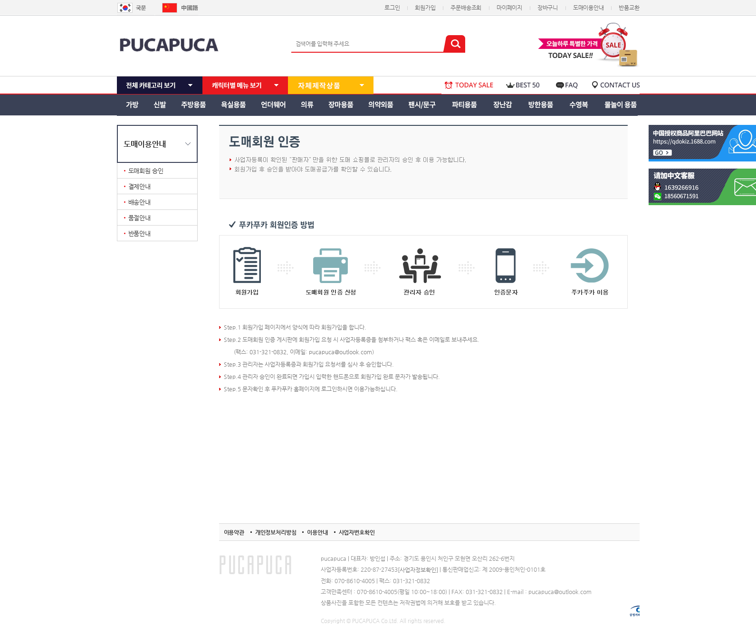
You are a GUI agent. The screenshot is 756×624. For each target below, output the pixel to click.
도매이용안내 (588, 7)
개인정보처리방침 (276, 532)
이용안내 (317, 532)
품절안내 (139, 217)
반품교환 (629, 7)
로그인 (392, 7)
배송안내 (139, 202)
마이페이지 (509, 7)
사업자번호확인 (357, 532)
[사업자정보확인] (418, 570)
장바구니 (547, 7)
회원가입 (425, 7)
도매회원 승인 (145, 170)
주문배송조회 (465, 7)
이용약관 (234, 532)
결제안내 (139, 186)
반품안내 (139, 233)
